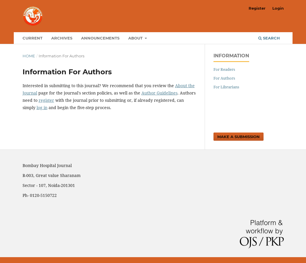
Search (269, 38)
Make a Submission (238, 136)
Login (278, 8)
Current (32, 38)
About (136, 38)
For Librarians (226, 87)
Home (29, 56)
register (46, 100)
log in (42, 107)
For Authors (224, 78)
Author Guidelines (159, 93)
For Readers (224, 69)
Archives (61, 38)
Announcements (100, 38)
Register (257, 8)
